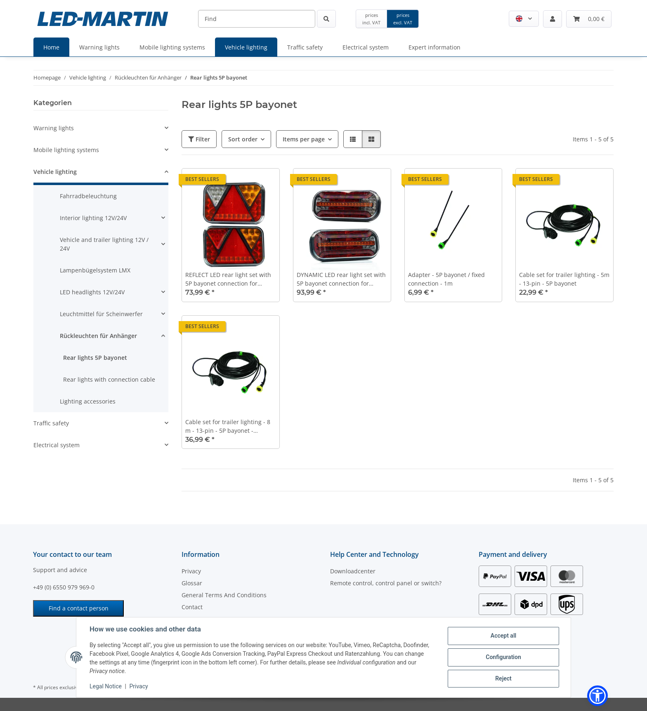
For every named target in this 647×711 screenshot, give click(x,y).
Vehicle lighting (55, 172)
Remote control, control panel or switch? (386, 583)
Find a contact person (79, 608)
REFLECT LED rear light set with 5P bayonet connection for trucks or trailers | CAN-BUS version (228, 279)
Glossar (192, 583)
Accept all (503, 635)
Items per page (304, 139)
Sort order (242, 139)
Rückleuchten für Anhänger (98, 336)
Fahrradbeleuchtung (88, 196)
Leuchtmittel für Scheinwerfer (101, 314)
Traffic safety (51, 423)
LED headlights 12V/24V (92, 292)
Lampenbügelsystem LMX (95, 270)
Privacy (138, 686)
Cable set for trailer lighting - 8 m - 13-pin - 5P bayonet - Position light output (227, 426)
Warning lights (53, 128)
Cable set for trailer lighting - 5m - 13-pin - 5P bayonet (564, 279)
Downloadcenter (352, 571)
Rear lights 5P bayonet (95, 357)
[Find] (256, 19)
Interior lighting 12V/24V (93, 218)
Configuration (503, 657)
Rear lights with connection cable (109, 379)
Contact (192, 607)
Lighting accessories (88, 401)
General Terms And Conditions (224, 595)
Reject (503, 678)
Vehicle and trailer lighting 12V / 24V (104, 244)
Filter (199, 139)
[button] (524, 19)
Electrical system (56, 445)
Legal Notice (106, 686)
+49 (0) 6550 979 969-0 (63, 587)
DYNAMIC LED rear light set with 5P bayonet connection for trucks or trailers (341, 279)
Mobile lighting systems (66, 150)
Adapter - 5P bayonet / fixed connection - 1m (446, 279)
